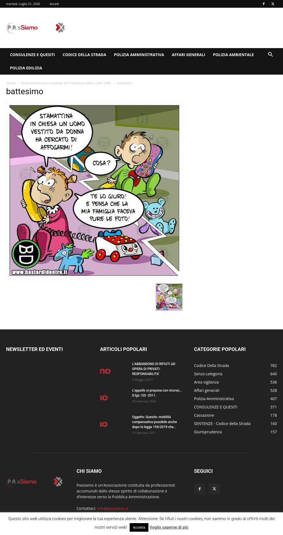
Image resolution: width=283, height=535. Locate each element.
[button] (270, 55)
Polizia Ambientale (233, 54)
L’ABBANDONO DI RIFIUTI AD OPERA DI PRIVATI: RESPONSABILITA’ (153, 369)
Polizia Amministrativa (139, 54)
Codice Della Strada (84, 54)
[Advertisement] (176, 28)
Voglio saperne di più (169, 527)
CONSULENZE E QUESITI (32, 54)
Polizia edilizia (26, 67)
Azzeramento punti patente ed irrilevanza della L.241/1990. (66, 83)
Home (10, 83)
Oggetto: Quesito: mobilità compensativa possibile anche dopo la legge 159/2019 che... (154, 422)
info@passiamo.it (112, 508)
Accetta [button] (139, 527)
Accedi (54, 4)
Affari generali (188, 54)
